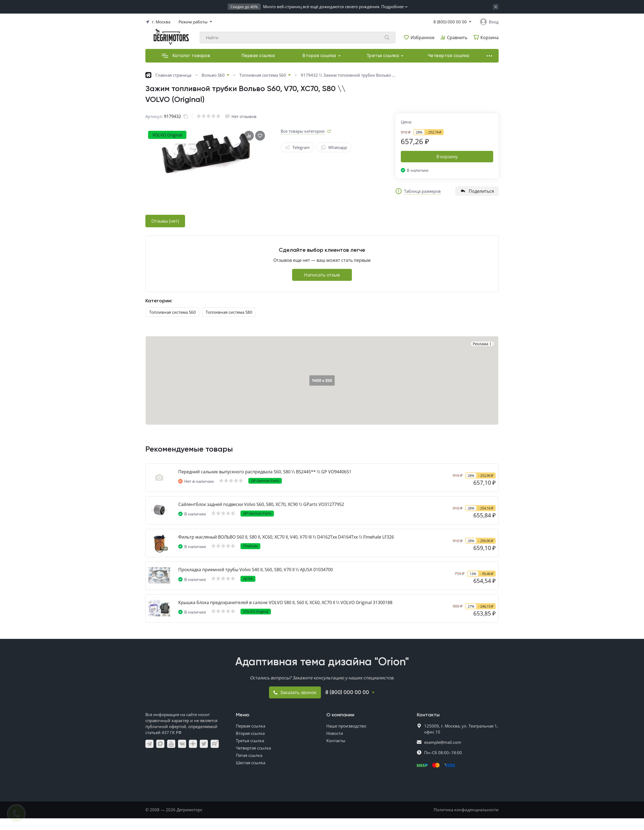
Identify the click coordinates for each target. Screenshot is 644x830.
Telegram (297, 147)
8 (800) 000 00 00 (450, 21)
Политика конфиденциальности (466, 809)
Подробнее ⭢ (394, 6)
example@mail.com (442, 742)
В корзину (447, 157)
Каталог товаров (186, 56)
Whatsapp (334, 147)
